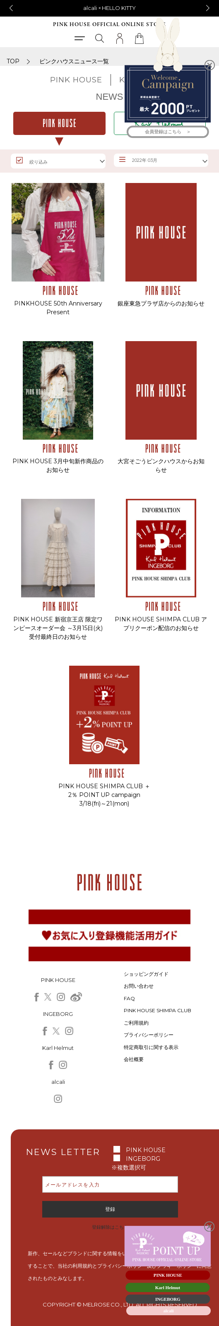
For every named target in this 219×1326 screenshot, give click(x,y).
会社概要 (134, 1059)
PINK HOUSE (146, 1150)
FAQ (129, 998)
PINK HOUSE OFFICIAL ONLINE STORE (109, 24)
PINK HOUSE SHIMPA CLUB (157, 1010)
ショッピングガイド (146, 974)
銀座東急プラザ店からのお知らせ (161, 303)
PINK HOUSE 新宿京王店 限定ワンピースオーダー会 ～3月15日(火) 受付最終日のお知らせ (58, 628)
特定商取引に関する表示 (151, 1047)
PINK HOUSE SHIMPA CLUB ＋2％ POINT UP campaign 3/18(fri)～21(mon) (104, 794)
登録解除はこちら (110, 1227)
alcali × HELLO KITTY (109, 8)
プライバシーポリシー (148, 1035)
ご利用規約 (136, 1023)
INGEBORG (143, 1158)
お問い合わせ (139, 986)
